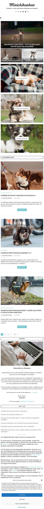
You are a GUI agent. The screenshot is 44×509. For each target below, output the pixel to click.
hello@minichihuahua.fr (27, 401)
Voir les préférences (22, 504)
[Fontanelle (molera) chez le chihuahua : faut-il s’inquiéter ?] (11, 55)
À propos (34, 392)
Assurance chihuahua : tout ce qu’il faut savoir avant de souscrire (19, 423)
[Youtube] (23, 11)
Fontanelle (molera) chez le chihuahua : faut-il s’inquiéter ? (18, 426)
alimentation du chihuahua (35, 467)
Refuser (22, 499)
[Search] (43, 18)
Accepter (22, 495)
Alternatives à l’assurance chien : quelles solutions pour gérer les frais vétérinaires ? (21, 430)
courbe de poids (36, 454)
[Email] (25, 11)
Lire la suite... (22, 209)
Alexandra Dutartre (7, 198)
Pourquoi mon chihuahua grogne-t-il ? (16, 253)
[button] (41, 480)
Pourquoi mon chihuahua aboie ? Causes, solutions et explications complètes (20, 418)
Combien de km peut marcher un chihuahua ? (18, 195)
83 (14, 334)
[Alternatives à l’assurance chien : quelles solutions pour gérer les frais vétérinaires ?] (32, 55)
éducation (14, 470)
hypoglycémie (6, 444)
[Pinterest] (20, 11)
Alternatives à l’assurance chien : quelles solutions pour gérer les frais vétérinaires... (33, 59)
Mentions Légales (22, 507)
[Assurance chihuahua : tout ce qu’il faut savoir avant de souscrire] (22, 34)
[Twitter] (18, 11)
